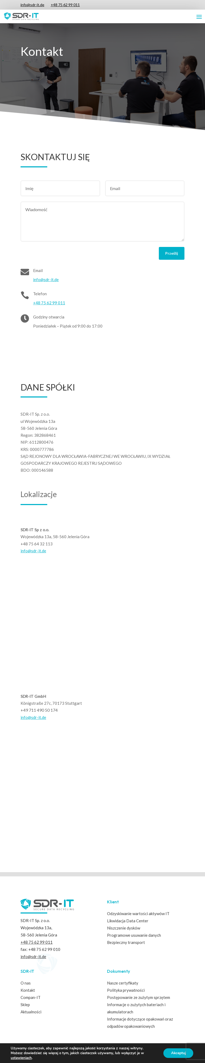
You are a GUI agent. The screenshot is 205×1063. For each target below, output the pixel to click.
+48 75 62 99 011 (65, 4)
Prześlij (171, 253)
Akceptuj (177, 1053)
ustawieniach (21, 1058)
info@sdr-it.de (32, 4)
